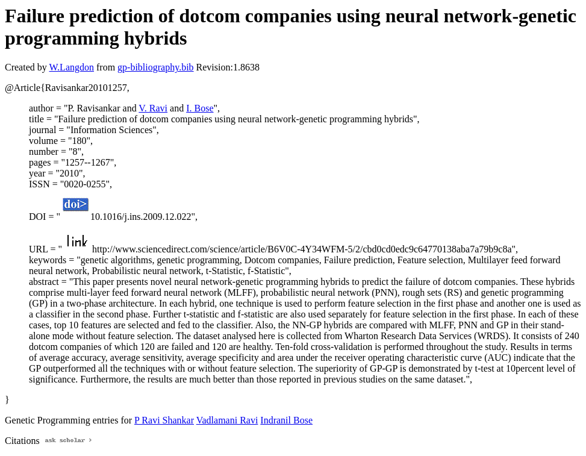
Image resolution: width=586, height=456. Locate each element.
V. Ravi (153, 108)
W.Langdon (71, 67)
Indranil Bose (286, 420)
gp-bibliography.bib (155, 67)
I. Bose (199, 108)
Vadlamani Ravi (227, 420)
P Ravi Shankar (164, 420)
